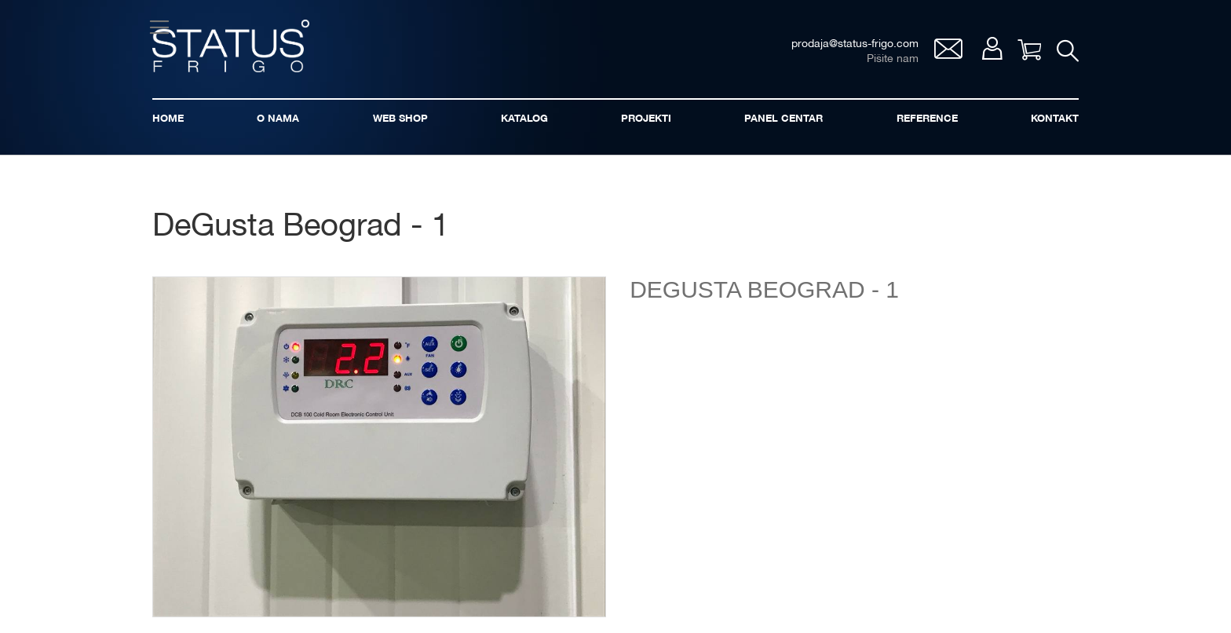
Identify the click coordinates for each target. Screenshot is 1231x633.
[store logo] (230, 46)
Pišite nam (893, 59)
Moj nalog (992, 48)
